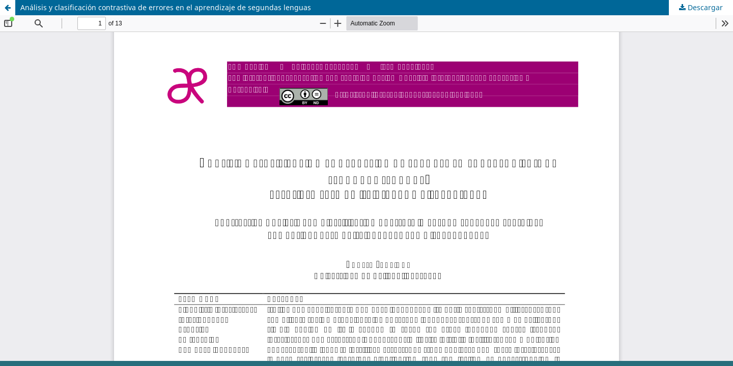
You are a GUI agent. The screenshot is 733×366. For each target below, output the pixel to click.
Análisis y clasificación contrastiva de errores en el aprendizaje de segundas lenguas (165, 7)
